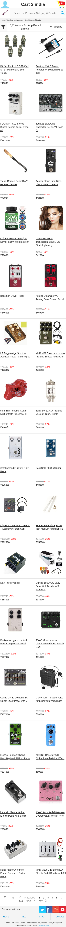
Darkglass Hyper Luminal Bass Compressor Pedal (13, 642)
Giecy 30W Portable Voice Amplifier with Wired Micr (49, 699)
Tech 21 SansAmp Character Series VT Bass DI (49, 127)
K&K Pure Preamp (10, 582)
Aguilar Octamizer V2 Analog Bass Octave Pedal (50, 298)
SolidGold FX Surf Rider (48, 468)
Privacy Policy (44, 925)
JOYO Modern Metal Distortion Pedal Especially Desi (50, 643)
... (61, 898)
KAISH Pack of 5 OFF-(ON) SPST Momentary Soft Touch (14, 69)
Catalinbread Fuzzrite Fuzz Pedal (14, 470)
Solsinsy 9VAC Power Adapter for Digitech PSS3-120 (50, 69)
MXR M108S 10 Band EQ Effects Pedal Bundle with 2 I (51, 871)
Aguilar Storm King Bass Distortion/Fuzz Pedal (48, 183)
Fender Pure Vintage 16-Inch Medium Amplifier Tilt (49, 527)
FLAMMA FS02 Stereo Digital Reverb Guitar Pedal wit (14, 127)
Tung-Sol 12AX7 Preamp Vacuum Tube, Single (49, 412)
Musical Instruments (15, 20)
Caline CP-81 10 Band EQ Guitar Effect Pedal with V (14, 699)
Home (3, 20)
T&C (24, 916)
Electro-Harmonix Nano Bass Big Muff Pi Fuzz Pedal (15, 757)
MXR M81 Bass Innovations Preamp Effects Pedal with (50, 355)
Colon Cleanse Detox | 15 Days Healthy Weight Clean (14, 240)
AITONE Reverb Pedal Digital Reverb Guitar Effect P (50, 758)
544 (21, 901)
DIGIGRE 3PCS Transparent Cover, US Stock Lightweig (48, 242)
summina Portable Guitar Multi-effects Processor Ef (13, 412)
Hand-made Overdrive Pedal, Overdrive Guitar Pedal (12, 873)
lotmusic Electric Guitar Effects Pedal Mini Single (13, 814)
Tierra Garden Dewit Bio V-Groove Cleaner (14, 183)
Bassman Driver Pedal (12, 296)
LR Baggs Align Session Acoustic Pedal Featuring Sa (15, 355)
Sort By (56, 27)
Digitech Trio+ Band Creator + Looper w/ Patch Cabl (15, 527)
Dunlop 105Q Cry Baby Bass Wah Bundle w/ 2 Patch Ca (48, 586)
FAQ (41, 916)
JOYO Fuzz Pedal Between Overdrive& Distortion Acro (50, 814)
